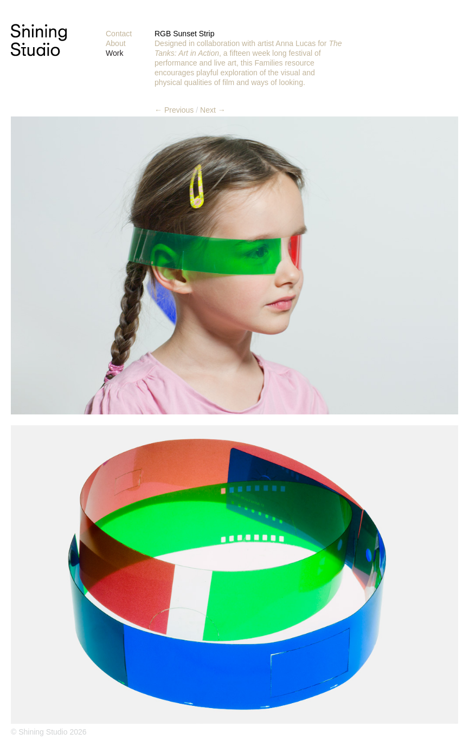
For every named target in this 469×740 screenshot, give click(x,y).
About (116, 43)
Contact (119, 33)
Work (114, 53)
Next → (213, 110)
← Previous (174, 110)
